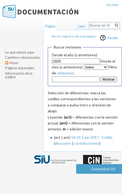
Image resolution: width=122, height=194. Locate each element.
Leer (81, 26)
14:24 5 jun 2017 (85, 137)
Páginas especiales (19, 68)
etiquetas (65, 73)
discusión (63, 143)
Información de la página (18, 75)
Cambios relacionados (22, 57)
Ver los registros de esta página (73, 36)
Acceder (112, 5)
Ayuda (112, 37)
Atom (13, 63)
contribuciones (86, 143)
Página (50, 26)
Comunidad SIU (103, 169)
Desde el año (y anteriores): (75, 55)
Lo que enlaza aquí (19, 52)
